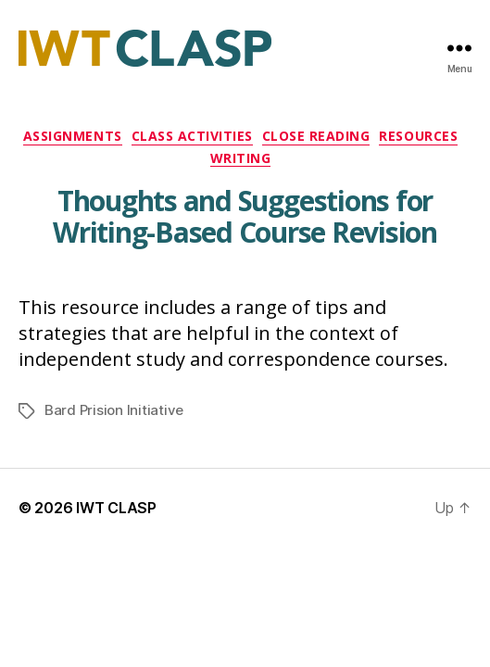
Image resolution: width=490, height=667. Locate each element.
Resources (418, 136)
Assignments (72, 136)
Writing (240, 158)
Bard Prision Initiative (113, 410)
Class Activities (192, 136)
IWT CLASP (116, 507)
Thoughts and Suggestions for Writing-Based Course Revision (245, 216)
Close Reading (316, 136)
